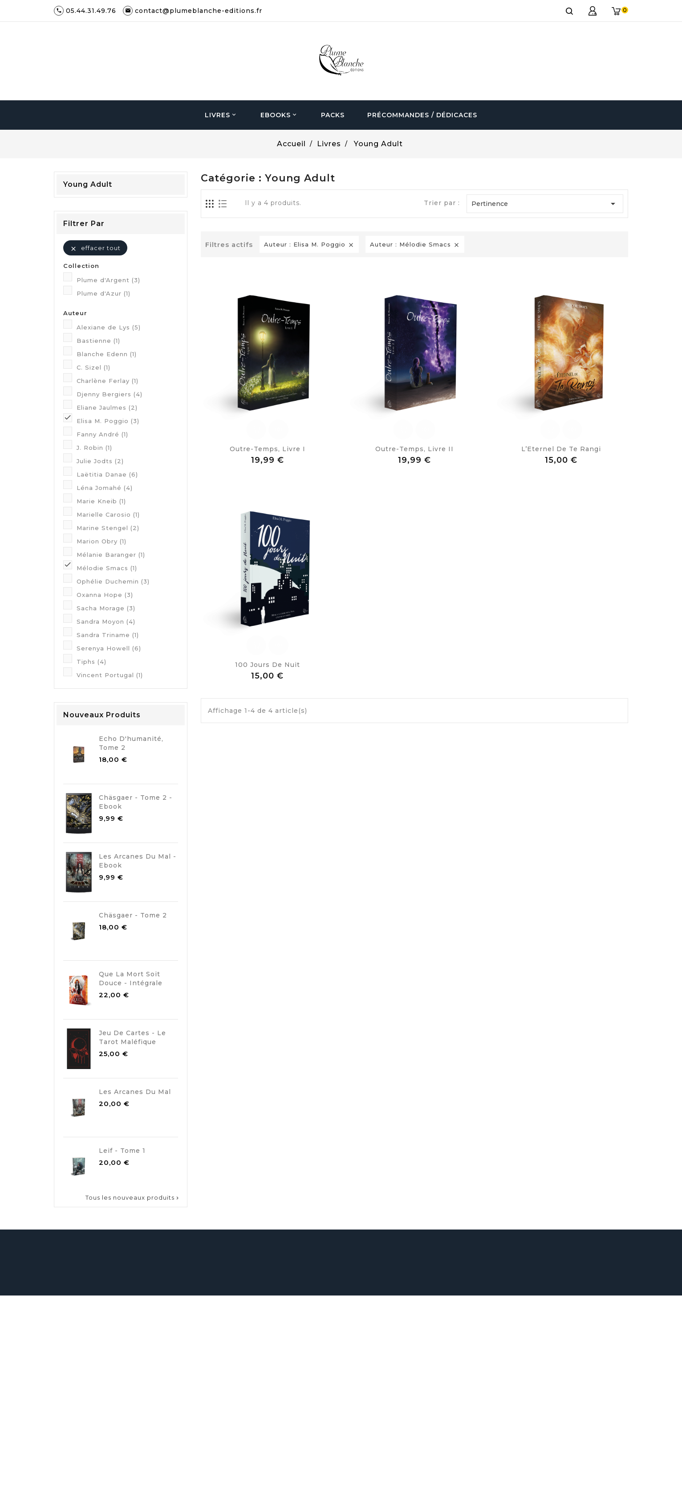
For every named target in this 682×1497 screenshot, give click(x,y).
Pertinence (544, 203)
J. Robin (94, 447)
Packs (333, 115)
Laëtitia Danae (107, 474)
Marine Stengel (108, 527)
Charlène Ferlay (107, 380)
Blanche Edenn (107, 354)
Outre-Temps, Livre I (267, 449)
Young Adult (87, 184)
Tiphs (91, 661)
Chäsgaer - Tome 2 (133, 915)
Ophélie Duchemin (113, 581)
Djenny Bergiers (109, 394)
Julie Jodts (100, 461)
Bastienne (98, 340)
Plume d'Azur (103, 293)
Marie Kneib (101, 501)
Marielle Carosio (108, 514)
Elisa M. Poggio (108, 420)
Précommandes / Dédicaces (422, 115)
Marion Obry (101, 541)
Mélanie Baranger (111, 554)
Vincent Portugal (110, 675)
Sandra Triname (108, 634)
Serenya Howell (109, 648)
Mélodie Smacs (107, 568)
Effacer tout (95, 248)
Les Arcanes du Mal (135, 1092)
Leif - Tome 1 (122, 1151)
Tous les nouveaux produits (132, 1197)
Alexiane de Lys (109, 327)
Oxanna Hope (105, 594)
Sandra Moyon (106, 621)
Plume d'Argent (108, 280)
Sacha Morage (106, 608)
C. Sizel (93, 367)
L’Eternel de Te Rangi (561, 449)
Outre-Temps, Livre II (414, 449)
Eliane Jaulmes (107, 407)
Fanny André (102, 434)
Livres (221, 115)
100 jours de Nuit (267, 665)
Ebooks (279, 115)
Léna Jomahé (105, 487)
